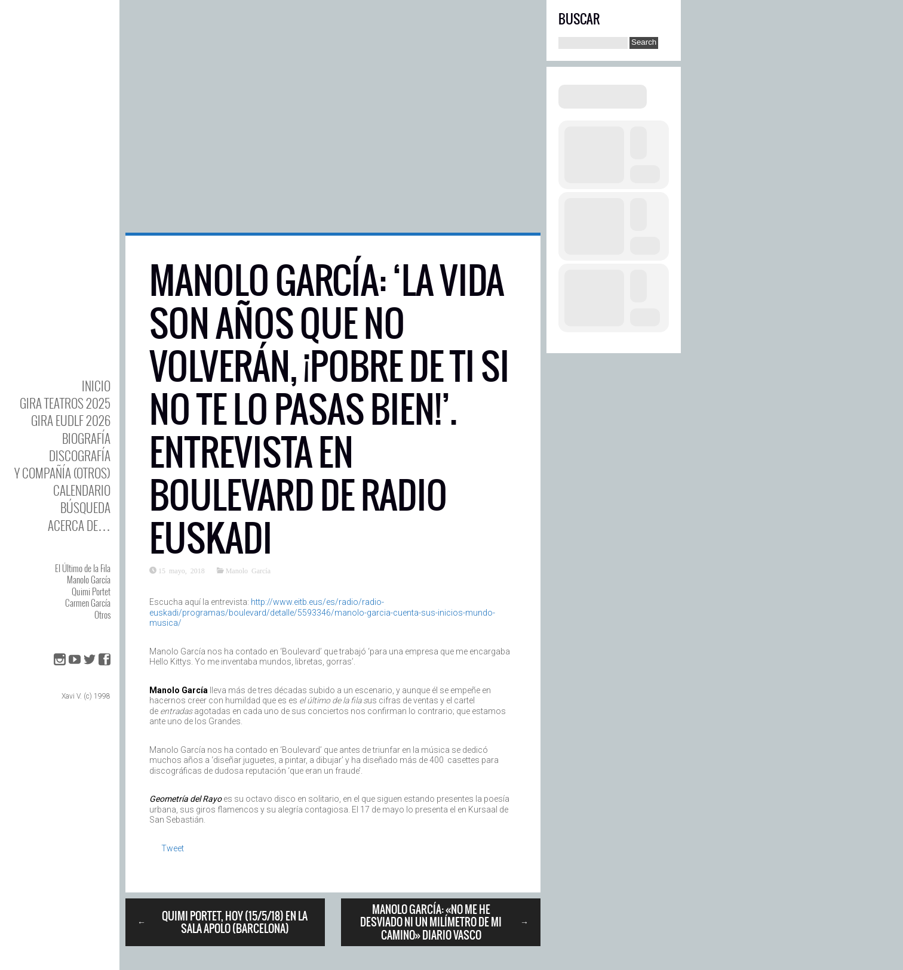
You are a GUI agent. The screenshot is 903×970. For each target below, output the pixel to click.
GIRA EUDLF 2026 (70, 420)
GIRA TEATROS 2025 (65, 403)
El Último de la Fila (82, 567)
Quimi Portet (91, 591)
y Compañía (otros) (62, 473)
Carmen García (87, 602)
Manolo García (88, 579)
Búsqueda (85, 507)
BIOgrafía (86, 438)
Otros (102, 614)
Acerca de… (79, 525)
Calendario (81, 490)
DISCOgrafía (79, 455)
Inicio (96, 385)
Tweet (172, 848)
